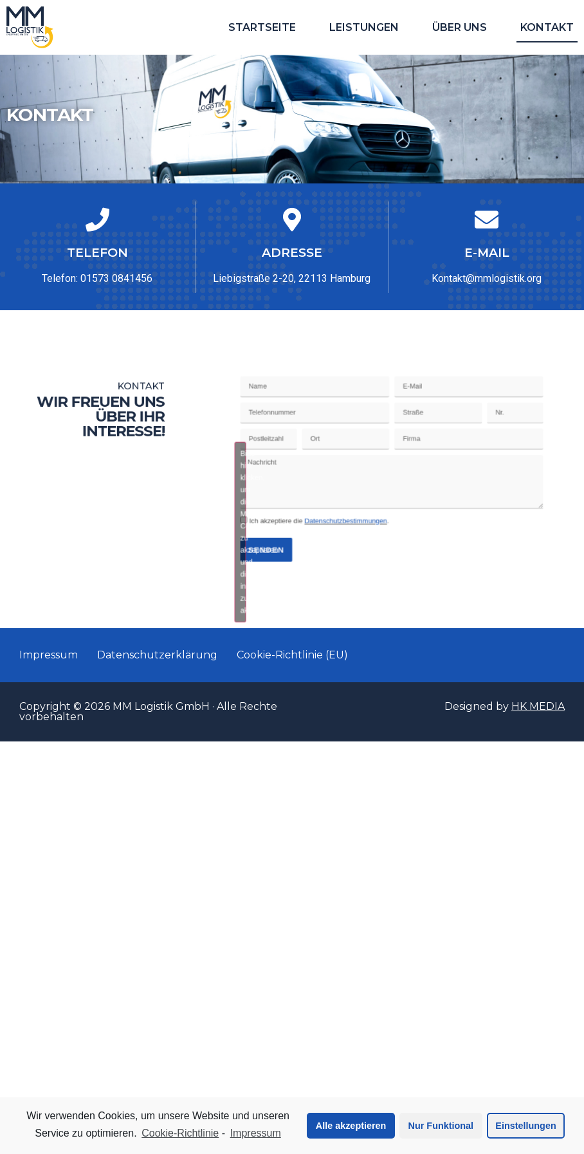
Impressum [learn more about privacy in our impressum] (255, 1133)
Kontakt (547, 27)
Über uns (459, 27)
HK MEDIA (538, 706)
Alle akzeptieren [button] (351, 1126)
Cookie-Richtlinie (180, 1133)
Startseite (262, 27)
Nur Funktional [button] (441, 1126)
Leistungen (364, 27)
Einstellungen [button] (525, 1126)
